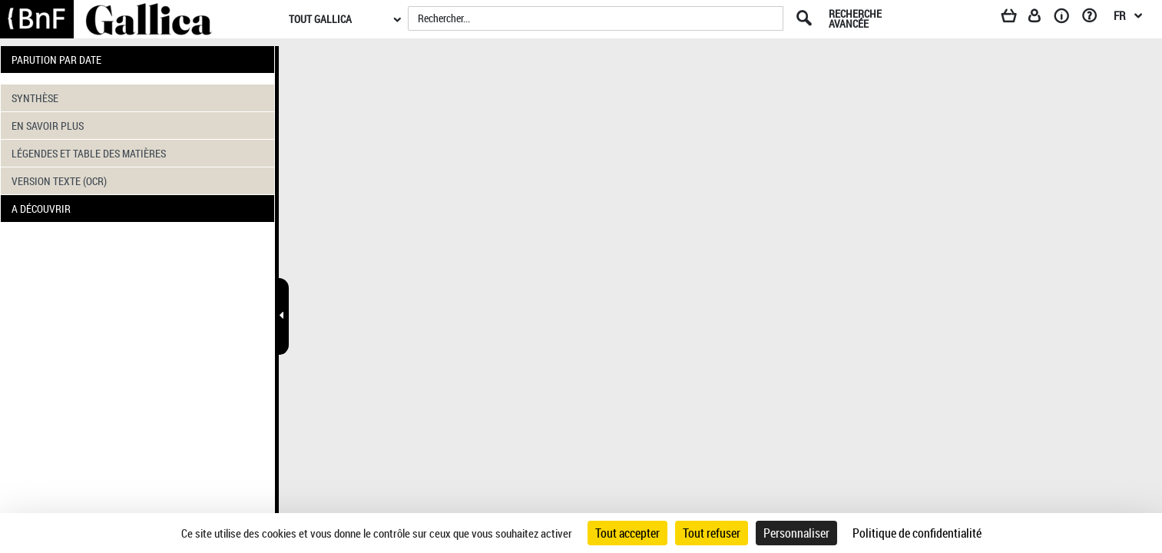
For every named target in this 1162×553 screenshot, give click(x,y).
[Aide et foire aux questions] (1095, 18)
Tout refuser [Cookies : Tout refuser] (711, 533)
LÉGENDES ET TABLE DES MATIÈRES (89, 153)
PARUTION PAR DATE (56, 59)
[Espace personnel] (1041, 18)
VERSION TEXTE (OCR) (59, 181)
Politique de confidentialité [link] (917, 533)
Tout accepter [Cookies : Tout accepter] (627, 533)
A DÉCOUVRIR (41, 208)
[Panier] (1016, 18)
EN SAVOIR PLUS (48, 125)
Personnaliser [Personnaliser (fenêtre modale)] (796, 533)
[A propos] (1067, 18)
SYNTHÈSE (35, 98)
